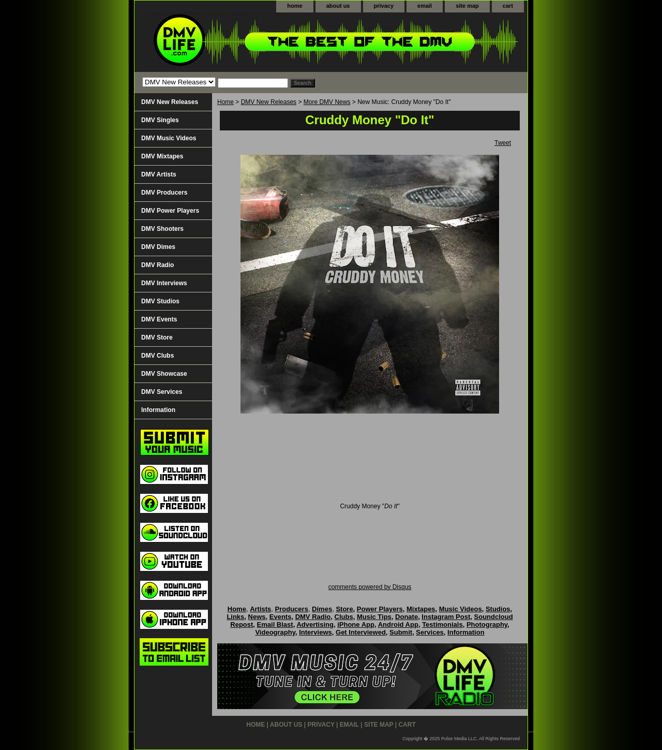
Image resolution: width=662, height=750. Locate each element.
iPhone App (355, 624)
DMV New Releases (268, 102)
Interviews (315, 632)
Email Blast (275, 624)
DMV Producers (164, 192)
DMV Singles (160, 120)
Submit (400, 632)
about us (338, 6)
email (424, 6)
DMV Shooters (162, 228)
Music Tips (374, 617)
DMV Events (159, 319)
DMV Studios (160, 301)
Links (235, 617)
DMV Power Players (170, 210)
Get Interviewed (361, 632)
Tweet (502, 142)
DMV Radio (157, 265)
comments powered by (370, 587)
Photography (487, 624)
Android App (398, 624)
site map (467, 6)
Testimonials (442, 624)
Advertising (315, 624)
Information (158, 410)
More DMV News (327, 102)
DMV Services (161, 391)
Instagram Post (446, 617)
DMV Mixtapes (162, 156)
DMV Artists (158, 174)
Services (430, 632)
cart (508, 6)
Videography (275, 632)
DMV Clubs (157, 355)
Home (225, 102)
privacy (384, 6)
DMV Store (157, 337)
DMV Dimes (158, 247)
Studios (498, 609)
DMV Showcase (164, 373)
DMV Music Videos (168, 138)
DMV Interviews (164, 283)
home (294, 6)
